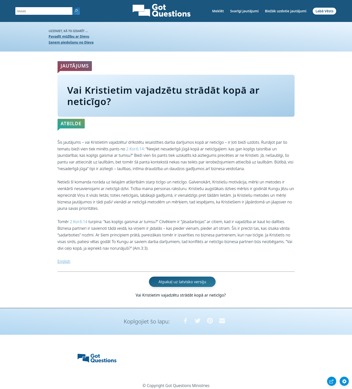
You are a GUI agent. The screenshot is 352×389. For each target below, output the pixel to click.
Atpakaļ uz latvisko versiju (182, 281)
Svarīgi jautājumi (244, 11)
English (64, 261)
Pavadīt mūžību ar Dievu (69, 36)
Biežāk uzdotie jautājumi (285, 11)
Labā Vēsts (324, 11)
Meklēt (218, 11)
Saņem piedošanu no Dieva (71, 42)
